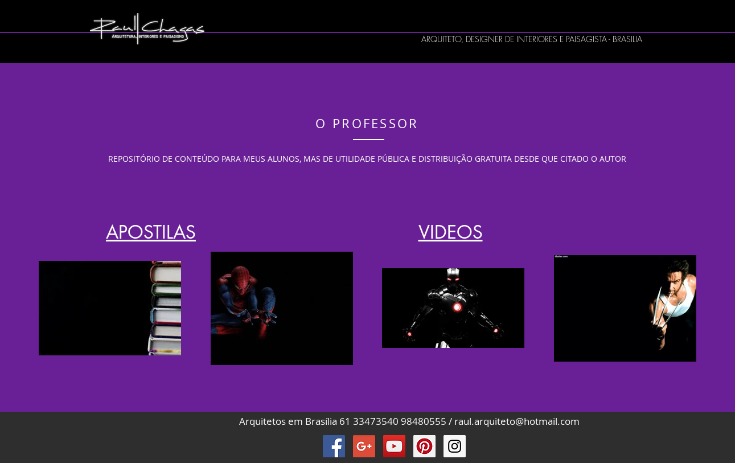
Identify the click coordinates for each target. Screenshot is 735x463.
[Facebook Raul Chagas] (334, 446)
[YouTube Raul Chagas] (394, 446)
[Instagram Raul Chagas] (455, 446)
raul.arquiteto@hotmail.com (517, 421)
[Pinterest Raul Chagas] (424, 446)
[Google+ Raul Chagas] (364, 446)
